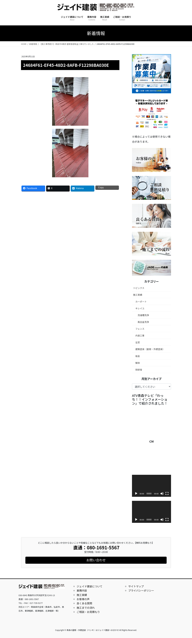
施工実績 (137, 294)
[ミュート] (162, 493)
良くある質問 (84, 603)
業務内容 (82, 590)
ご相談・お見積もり (88, 612)
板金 (137, 356)
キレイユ (139, 308)
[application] (151, 486)
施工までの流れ (86, 608)
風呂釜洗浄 (143, 322)
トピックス (138, 288)
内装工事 (139, 335)
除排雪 (138, 369)
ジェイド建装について (89, 586)
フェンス (139, 328)
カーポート (141, 301)
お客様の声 (83, 599)
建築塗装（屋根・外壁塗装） (150, 349)
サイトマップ (136, 586)
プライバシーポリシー (141, 590)
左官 (137, 342)
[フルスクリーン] (167, 493)
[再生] (136, 493)
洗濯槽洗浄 (143, 315)
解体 (137, 362)
